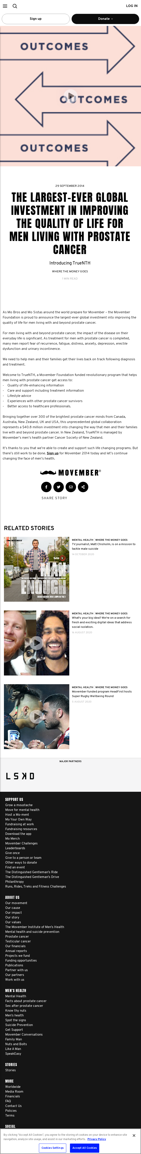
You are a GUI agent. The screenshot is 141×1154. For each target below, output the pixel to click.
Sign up (36, 19)
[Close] (134, 1135)
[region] (70, 1141)
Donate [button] (108, 20)
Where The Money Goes (70, 271)
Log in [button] (132, 6)
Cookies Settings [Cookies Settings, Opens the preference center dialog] (53, 1148)
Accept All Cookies (84, 1148)
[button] (5, 6)
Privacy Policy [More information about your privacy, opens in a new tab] (96, 1139)
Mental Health (83, 540)
